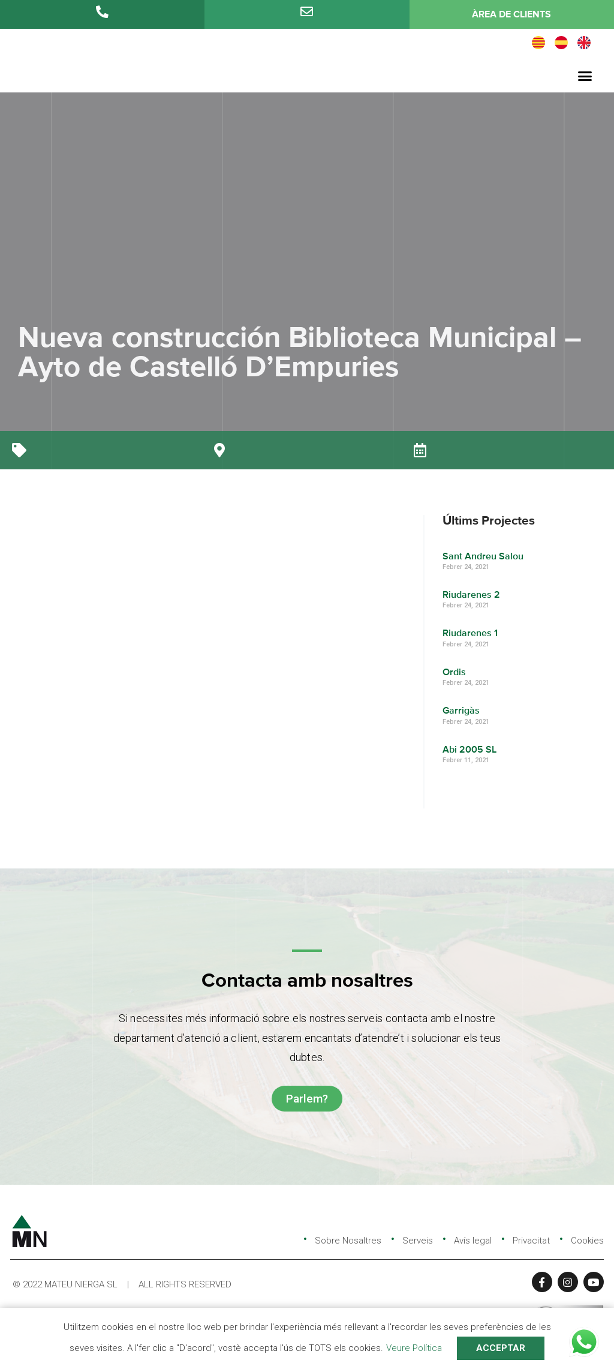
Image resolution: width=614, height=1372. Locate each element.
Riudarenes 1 (470, 634)
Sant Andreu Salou (483, 556)
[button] (584, 75)
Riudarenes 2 (472, 595)
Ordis (454, 672)
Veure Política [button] (414, 1348)
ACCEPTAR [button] (500, 1348)
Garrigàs (461, 711)
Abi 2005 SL (470, 749)
